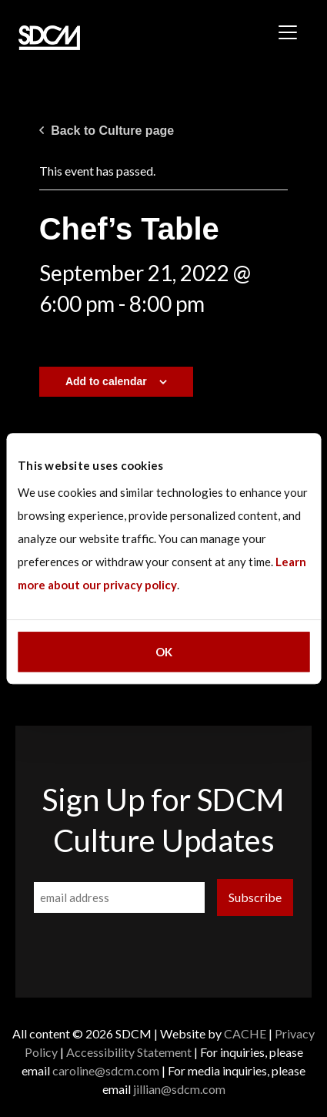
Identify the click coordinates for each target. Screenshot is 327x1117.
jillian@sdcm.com (179, 1089)
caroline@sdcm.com (105, 1070)
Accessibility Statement (129, 1052)
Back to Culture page (106, 130)
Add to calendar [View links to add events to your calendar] (106, 381)
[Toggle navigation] (288, 32)
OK (163, 652)
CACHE (245, 1033)
